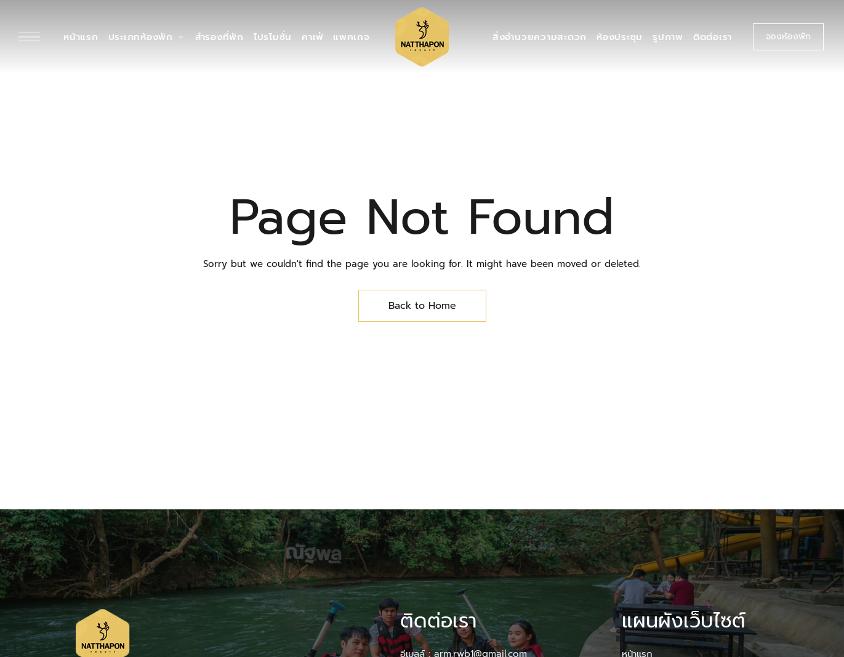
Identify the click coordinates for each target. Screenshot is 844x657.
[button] (788, 36)
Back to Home (422, 305)
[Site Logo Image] (421, 37)
